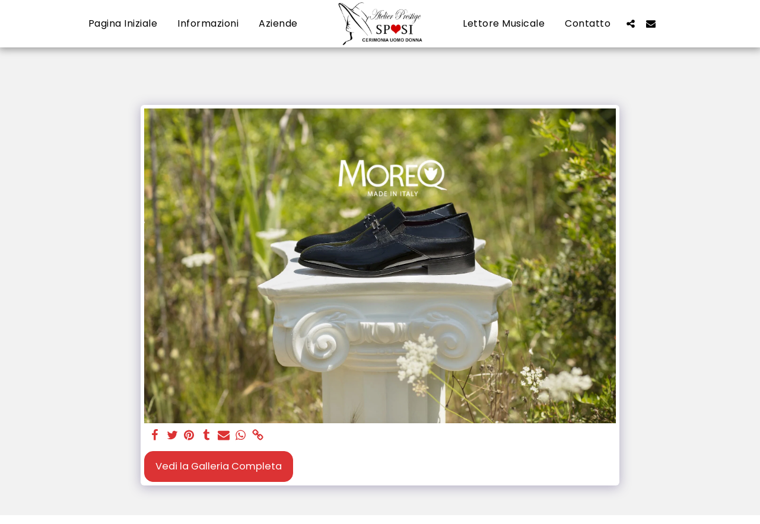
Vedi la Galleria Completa (218, 466)
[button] (630, 23)
